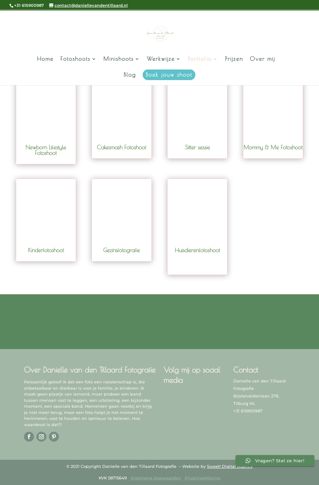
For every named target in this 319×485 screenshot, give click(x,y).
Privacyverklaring (202, 477)
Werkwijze (161, 59)
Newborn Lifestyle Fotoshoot (46, 150)
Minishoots (118, 59)
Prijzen (234, 59)
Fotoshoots (75, 59)
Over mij (262, 59)
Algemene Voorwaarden (156, 477)
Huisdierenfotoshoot (197, 250)
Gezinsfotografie (121, 250)
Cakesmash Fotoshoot (121, 147)
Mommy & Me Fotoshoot (273, 147)
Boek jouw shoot (169, 74)
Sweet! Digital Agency (230, 466)
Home (45, 59)
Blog (130, 75)
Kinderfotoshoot (46, 250)
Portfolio (200, 59)
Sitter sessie (197, 147)
